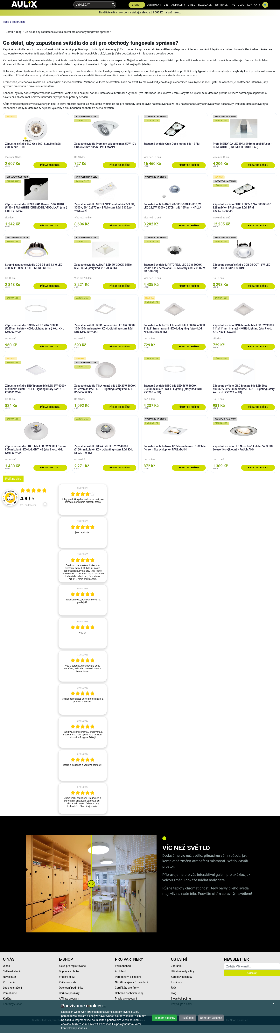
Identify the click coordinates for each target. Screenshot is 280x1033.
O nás (6, 965)
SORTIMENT (154, 5)
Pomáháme (10, 993)
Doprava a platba (69, 971)
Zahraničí (176, 965)
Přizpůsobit (188, 1017)
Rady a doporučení (14, 21)
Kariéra (7, 998)
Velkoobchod (123, 965)
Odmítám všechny (211, 1017)
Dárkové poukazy (69, 993)
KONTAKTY (254, 5)
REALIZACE (205, 5)
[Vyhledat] (113, 5)
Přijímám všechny (164, 1017)
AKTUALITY (178, 5)
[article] (82, 499)
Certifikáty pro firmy (127, 987)
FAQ (232, 5)
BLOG (241, 5)
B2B (166, 5)
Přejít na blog (13, 478)
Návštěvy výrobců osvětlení (131, 982)
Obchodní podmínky (71, 987)
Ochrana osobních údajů (129, 993)
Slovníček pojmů (181, 998)
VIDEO (191, 5)
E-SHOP (137, 5)
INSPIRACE (221, 5)
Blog (19, 31)
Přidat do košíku (50, 165)
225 (28, 505)
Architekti (120, 971)
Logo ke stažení (12, 987)
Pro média (9, 982)
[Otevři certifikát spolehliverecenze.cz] (33, 491)
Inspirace (176, 982)
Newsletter (9, 976)
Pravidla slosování (126, 998)
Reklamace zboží (69, 982)
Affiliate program (69, 998)
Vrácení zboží (67, 976)
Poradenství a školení (128, 976)
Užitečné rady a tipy (182, 971)
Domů (9, 31)
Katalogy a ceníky (181, 976)
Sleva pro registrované (72, 965)
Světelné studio (12, 971)
